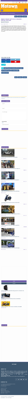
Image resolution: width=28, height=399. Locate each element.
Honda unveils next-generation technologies (9, 157)
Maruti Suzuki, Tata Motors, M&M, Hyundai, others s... (11, 213)
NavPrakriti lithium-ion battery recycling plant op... (10, 236)
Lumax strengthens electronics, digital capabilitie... (10, 225)
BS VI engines (20, 68)
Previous (20, 16)
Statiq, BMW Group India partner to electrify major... (10, 247)
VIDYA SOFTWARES (8, 397)
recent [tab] (14, 281)
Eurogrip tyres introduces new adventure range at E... (10, 168)
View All (24, 16)
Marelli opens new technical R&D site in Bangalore (10, 179)
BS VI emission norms (6, 70)
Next (16, 16)
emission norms (5, 72)
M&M (5, 68)
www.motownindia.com (5, 375)
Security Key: (4, 121)
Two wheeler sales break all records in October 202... (10, 202)
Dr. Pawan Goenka (15, 70)
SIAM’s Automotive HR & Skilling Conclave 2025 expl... (10, 191)
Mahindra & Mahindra (12, 68)
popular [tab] (14, 283)
